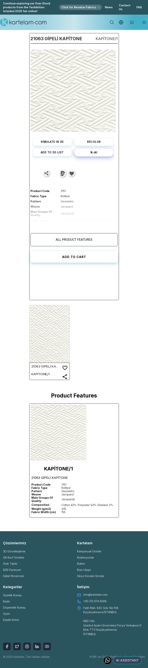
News (109, 7)
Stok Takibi (10, 563)
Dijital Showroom (13, 576)
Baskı (6, 601)
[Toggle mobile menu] (144, 22)
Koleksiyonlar (85, 557)
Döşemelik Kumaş (14, 607)
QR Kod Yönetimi (13, 557)
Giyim (6, 613)
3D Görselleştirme (14, 551)
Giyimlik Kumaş (12, 595)
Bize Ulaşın (84, 569)
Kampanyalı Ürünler (89, 551)
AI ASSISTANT (127, 660)
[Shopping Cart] (132, 22)
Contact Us (124, 7)
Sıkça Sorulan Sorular (90, 576)
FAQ (139, 7)
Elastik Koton (11, 619)
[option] (73, 89)
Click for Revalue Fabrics (80, 7)
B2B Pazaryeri (12, 569)
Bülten (81, 563)
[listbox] (73, 89)
